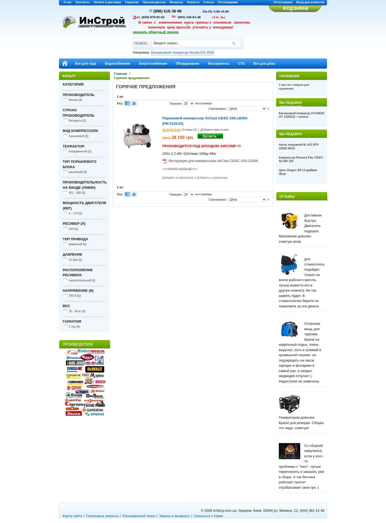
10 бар (73, 259)
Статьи (208, 2)
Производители (154, 2)
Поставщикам (228, 2)
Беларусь (75, 120)
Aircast (73, 99)
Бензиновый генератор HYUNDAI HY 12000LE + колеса (301, 115)
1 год (72, 326)
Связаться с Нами (208, 516)
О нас (68, 2)
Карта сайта (72, 516)
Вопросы (176, 2)
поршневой (76, 136)
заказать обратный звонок (156, 32)
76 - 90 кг (75, 311)
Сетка (134, 103)
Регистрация (283, 2)
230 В (72, 295)
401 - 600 (75, 192)
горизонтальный (80, 280)
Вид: (120, 103)
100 (71, 228)
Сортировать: (218, 108)
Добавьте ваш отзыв (214, 129)
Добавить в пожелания (177, 177)
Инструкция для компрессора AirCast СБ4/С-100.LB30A (213, 161)
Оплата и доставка (107, 2)
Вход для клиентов (310, 2)
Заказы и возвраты (174, 516)
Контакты (83, 2)
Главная (120, 74)
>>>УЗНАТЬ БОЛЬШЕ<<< (179, 169)
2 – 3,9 (73, 213)
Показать (175, 103)
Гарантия (132, 2)
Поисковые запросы (102, 516)
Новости (193, 2)
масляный (76, 172)
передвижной (78, 151)
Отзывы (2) (189, 129)
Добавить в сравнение (212, 177)
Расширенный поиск (139, 516)
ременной (75, 244)
